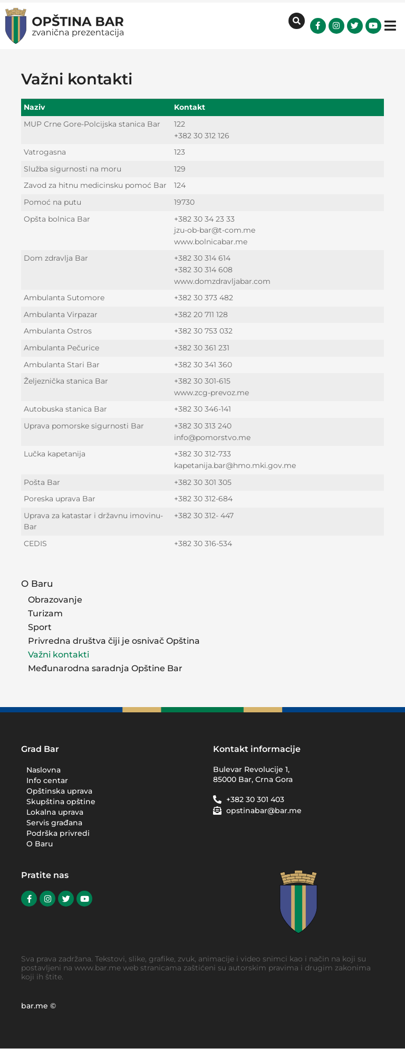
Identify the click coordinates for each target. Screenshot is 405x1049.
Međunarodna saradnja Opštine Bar (105, 668)
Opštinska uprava (59, 791)
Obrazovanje (55, 600)
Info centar (47, 780)
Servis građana (54, 822)
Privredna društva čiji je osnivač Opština (114, 641)
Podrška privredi (60, 833)
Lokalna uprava (54, 812)
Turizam (45, 613)
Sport (40, 627)
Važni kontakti (58, 655)
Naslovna (43, 770)
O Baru (40, 583)
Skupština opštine (60, 801)
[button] (390, 25)
